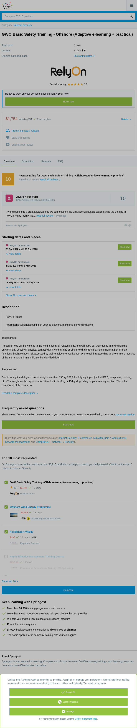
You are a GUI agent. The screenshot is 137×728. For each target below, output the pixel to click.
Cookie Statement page (86, 719)
